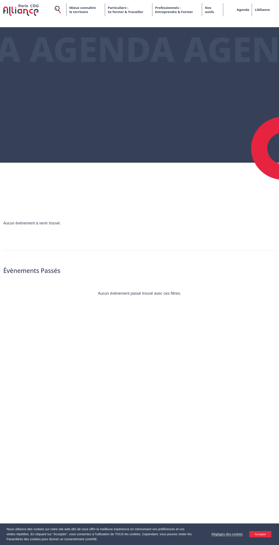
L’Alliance (262, 9)
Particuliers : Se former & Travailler (125, 9)
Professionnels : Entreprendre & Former (174, 9)
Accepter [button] (260, 534)
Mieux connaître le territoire (82, 9)
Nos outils (209, 9)
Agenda (243, 9)
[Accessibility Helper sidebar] (274, 540)
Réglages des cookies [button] (227, 534)
